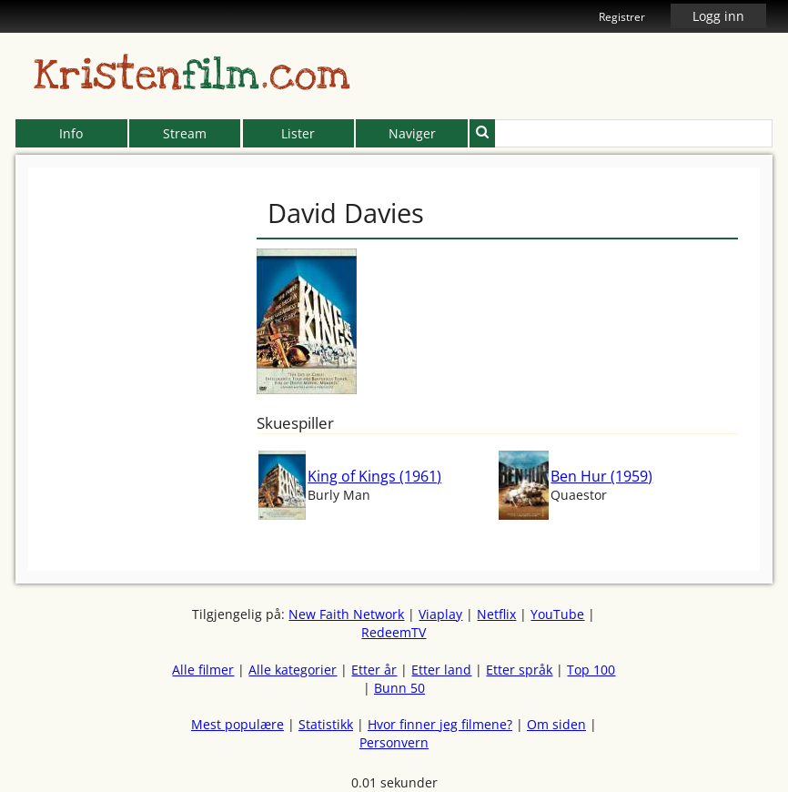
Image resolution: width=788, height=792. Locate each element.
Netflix (496, 614)
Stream (185, 133)
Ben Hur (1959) (601, 476)
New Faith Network (346, 614)
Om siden (556, 724)
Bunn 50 (399, 687)
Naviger (412, 133)
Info (71, 133)
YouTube (557, 614)
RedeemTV (393, 632)
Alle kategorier (292, 669)
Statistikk (325, 724)
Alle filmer (203, 669)
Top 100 (591, 669)
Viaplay (440, 614)
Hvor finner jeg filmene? (440, 724)
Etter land (441, 669)
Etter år (374, 669)
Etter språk (519, 669)
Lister (298, 133)
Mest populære (237, 724)
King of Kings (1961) (374, 476)
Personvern (394, 742)
